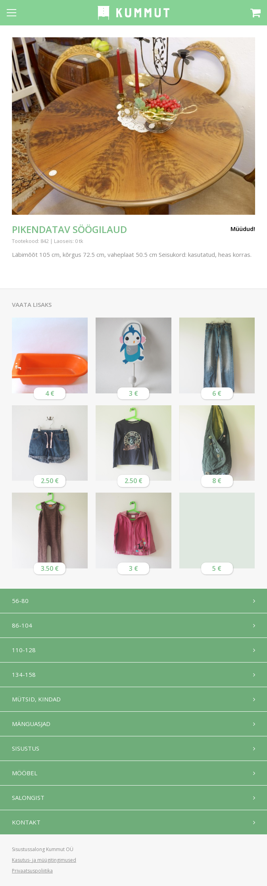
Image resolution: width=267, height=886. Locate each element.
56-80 (20, 601)
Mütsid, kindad (36, 699)
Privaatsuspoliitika (32, 870)
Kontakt (26, 822)
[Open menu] (11, 12)
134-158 (24, 674)
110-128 (24, 650)
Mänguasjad (31, 724)
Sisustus (25, 748)
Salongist (28, 797)
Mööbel (24, 773)
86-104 (22, 625)
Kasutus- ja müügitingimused (44, 860)
